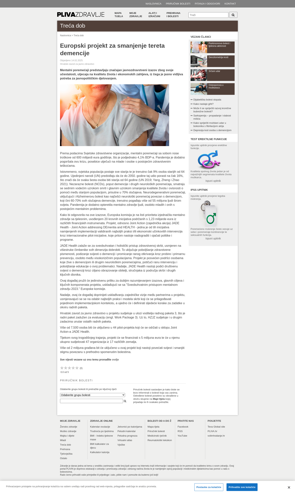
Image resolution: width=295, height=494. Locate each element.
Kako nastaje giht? (203, 104)
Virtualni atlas (125, 440)
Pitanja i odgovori (207, 3)
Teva (210, 426)
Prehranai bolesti (173, 15)
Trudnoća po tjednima (102, 431)
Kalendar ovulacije (100, 426)
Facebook (183, 426)
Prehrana (65, 449)
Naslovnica (153, 3)
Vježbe (121, 444)
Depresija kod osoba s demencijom (212, 130)
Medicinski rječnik (157, 435)
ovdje (115, 359)
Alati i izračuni (154, 15)
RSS (180, 431)
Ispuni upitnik (213, 180)
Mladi (63, 440)
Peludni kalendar (127, 431)
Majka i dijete (67, 435)
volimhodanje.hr (216, 435)
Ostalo (63, 458)
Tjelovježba (66, 453)
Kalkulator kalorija (99, 452)
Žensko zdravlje (68, 426)
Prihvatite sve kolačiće (242, 488)
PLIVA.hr (212, 431)
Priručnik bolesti (178, 3)
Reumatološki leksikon (160, 440)
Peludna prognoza (128, 435)
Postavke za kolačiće (208, 488)
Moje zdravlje (135, 15)
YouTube (182, 435)
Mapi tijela (159, 398)
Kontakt (230, 3)
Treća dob (79, 35)
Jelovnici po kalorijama (130, 426)
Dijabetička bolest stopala (207, 99)
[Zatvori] (289, 489)
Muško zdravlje (68, 431)
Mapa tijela (119, 15)
